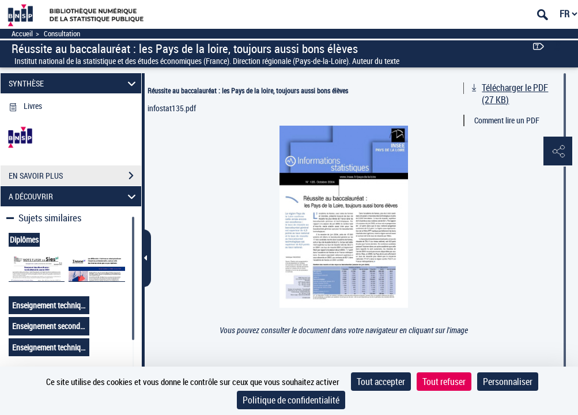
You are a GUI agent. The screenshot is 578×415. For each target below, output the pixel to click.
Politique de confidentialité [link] (291, 400)
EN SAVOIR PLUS (75, 176)
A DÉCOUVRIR (74, 196)
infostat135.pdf (172, 108)
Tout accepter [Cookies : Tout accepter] (381, 381)
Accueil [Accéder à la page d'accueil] (22, 34)
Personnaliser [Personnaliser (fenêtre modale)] (507, 381)
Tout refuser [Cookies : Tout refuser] (444, 381)
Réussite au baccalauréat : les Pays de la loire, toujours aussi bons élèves (248, 90)
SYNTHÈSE (74, 83)
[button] (557, 152)
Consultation (62, 34)
